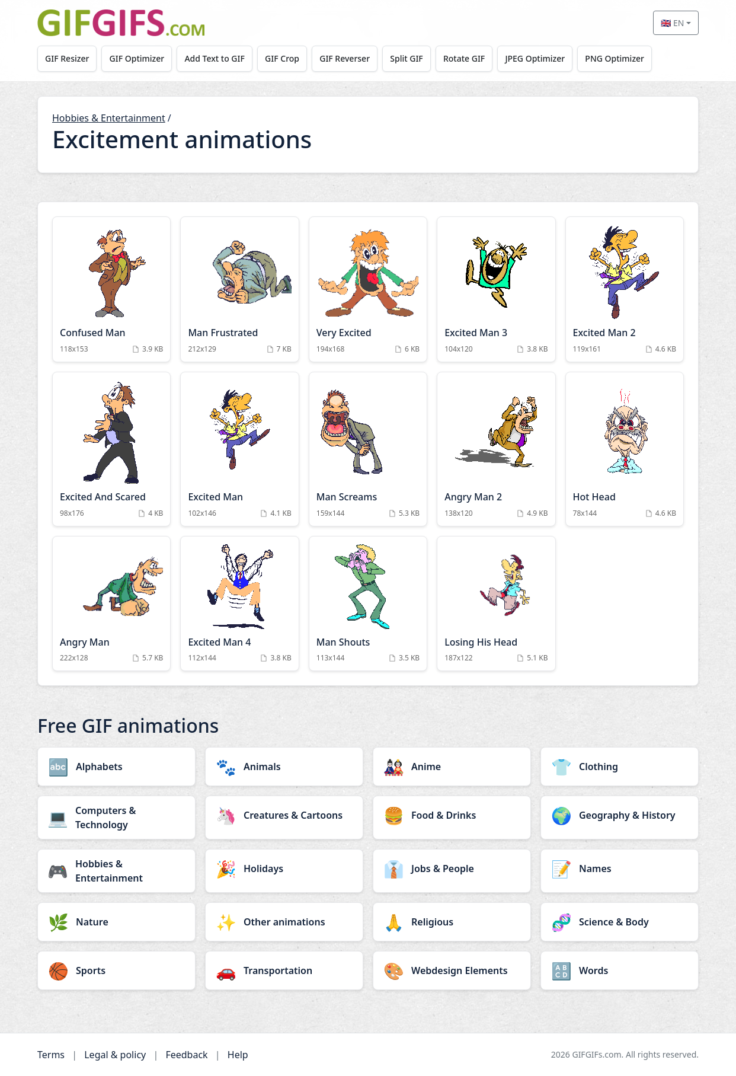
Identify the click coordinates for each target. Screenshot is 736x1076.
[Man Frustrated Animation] (239, 289)
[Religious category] (451, 922)
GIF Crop (285, 58)
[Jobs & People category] (451, 868)
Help (238, 1054)
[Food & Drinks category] (451, 815)
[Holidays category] (284, 868)
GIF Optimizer (138, 58)
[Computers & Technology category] (116, 817)
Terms (51, 1054)
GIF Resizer (67, 58)
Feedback (186, 1054)
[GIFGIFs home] (120, 22)
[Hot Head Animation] (624, 449)
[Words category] (619, 970)
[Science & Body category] (619, 922)
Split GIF (411, 58)
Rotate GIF (469, 58)
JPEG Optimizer (541, 58)
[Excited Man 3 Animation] (496, 289)
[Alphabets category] (116, 767)
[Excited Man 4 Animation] (239, 604)
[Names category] (619, 868)
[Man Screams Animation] (368, 449)
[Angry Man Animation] (111, 604)
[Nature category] (116, 922)
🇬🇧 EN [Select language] (672, 22)
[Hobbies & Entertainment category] (116, 871)
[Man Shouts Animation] (368, 604)
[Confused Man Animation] (111, 289)
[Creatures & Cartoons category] (284, 815)
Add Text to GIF (217, 58)
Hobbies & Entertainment (108, 117)
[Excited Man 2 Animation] (624, 289)
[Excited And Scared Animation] (111, 449)
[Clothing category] (619, 767)
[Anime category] (451, 767)
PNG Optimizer (621, 58)
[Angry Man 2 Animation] (496, 449)
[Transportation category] (284, 970)
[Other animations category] (284, 922)
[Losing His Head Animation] (496, 604)
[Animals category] (284, 767)
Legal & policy (115, 1054)
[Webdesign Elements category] (451, 970)
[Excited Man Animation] (239, 449)
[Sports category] (116, 970)
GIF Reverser (349, 58)
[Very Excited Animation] (368, 289)
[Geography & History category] (619, 815)
